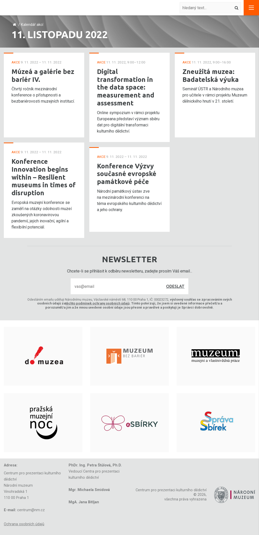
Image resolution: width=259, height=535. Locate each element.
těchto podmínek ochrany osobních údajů (98, 303)
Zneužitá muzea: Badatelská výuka (210, 75)
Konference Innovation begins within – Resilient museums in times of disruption (43, 177)
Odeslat (175, 286)
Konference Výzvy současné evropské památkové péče (126, 173)
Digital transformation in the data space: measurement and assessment (125, 87)
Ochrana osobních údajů (24, 524)
